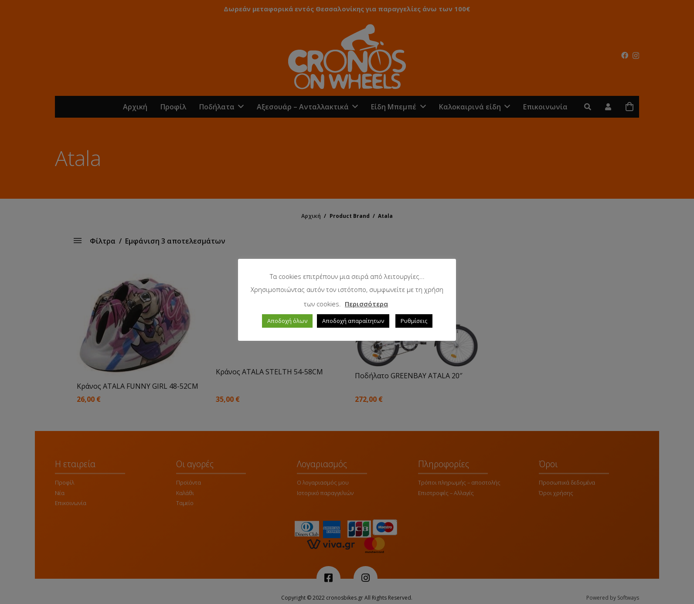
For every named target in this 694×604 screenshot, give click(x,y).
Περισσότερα (366, 303)
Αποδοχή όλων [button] (287, 321)
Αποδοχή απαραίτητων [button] (353, 321)
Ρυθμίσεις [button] (414, 321)
